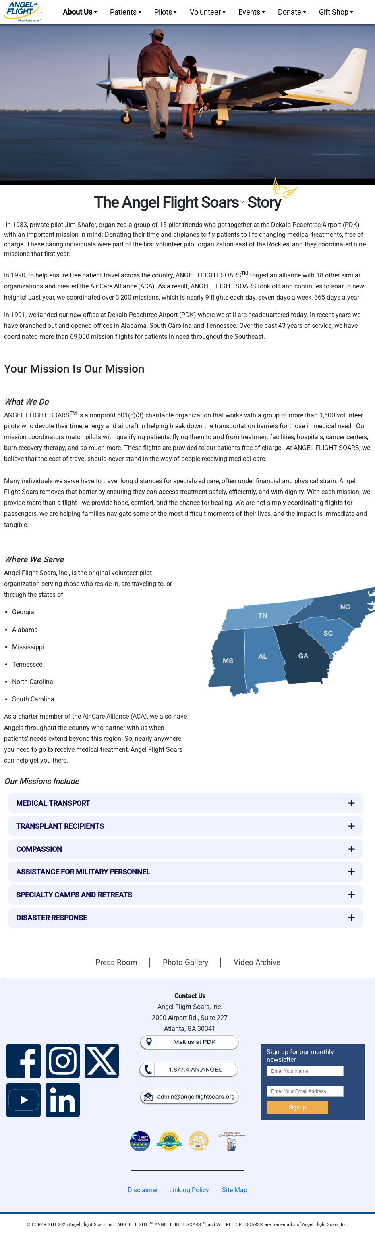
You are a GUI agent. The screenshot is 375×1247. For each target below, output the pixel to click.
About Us (81, 12)
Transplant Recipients (60, 826)
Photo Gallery (185, 962)
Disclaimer (143, 1190)
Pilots (166, 12)
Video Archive (257, 962)
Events (252, 12)
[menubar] (207, 12)
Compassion (39, 849)
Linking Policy (189, 1190)
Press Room (116, 962)
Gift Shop (337, 12)
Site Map (234, 1190)
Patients (126, 12)
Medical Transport (53, 803)
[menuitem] (79, 12)
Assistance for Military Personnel (83, 871)
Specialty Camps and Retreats (74, 894)
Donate (293, 12)
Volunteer (208, 12)
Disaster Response (51, 917)
